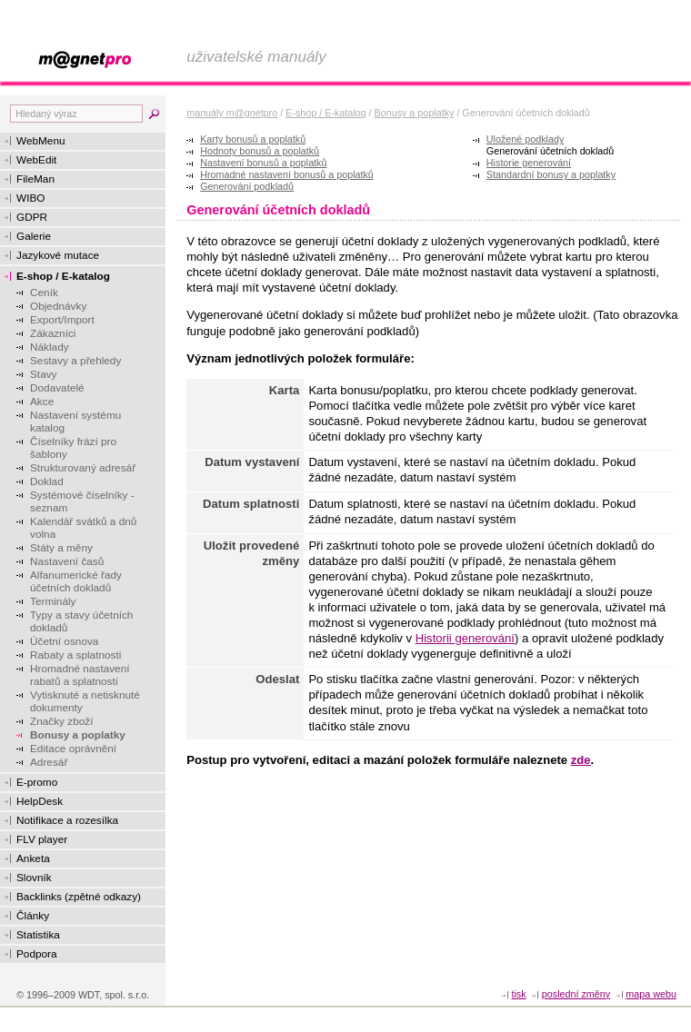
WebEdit (36, 160)
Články (32, 915)
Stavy (43, 374)
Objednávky (58, 306)
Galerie (33, 236)
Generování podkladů (247, 186)
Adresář (48, 762)
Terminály (52, 601)
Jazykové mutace (57, 255)
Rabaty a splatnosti (75, 655)
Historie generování (528, 162)
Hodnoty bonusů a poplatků (259, 150)
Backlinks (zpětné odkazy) (78, 896)
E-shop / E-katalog (63, 276)
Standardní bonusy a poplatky (551, 174)
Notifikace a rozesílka (67, 820)
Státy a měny (61, 547)
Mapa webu (651, 993)
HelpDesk (39, 801)
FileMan (35, 179)
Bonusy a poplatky (77, 735)
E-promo (36, 782)
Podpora (36, 954)
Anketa (33, 858)
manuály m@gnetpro (231, 112)
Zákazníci (52, 333)
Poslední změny (576, 993)
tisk (518, 993)
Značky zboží (62, 721)
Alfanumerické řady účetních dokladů (76, 581)
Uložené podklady (525, 139)
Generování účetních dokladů (550, 150)
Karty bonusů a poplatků (252, 139)
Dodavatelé (57, 388)
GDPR (31, 217)
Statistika (38, 934)
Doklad (47, 481)
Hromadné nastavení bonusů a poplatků (287, 174)
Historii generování (465, 638)
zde (581, 760)
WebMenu (40, 140)
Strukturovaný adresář (82, 467)
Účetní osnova (64, 641)
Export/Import (62, 319)
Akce (42, 401)
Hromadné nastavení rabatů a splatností (80, 675)
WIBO (30, 198)
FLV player (41, 839)
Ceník (44, 292)
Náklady (49, 347)
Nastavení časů (67, 561)
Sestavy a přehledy (75, 360)
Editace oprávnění (73, 748)
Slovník (34, 877)
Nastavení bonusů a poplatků (263, 162)
